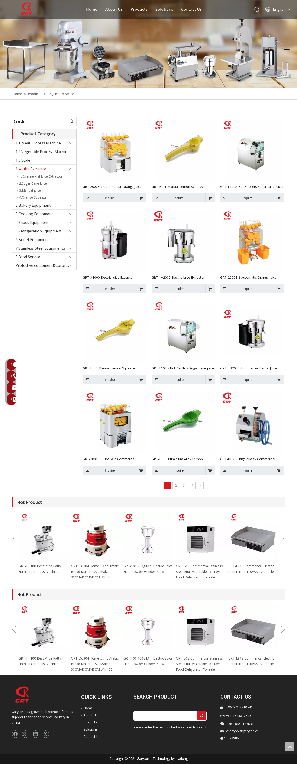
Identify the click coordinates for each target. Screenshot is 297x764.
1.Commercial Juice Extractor (40, 176)
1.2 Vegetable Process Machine (42, 151)
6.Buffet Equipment (32, 239)
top (289, 746)
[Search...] (39, 121)
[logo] (27, 694)
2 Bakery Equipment (33, 205)
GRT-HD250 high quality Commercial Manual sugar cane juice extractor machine (247, 459)
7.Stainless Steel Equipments (40, 248)
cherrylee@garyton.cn (242, 731)
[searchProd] (165, 715)
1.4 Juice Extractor (31, 168)
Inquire (99, 197)
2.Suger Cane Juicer (33, 183)
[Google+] (25, 734)
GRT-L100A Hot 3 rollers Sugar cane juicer (252, 186)
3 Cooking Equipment (34, 213)
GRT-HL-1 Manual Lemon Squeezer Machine (178, 186)
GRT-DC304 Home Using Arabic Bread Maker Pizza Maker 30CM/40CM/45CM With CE (95, 571)
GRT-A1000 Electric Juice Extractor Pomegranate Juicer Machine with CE (110, 277)
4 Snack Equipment (32, 222)
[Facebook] (15, 734)
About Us (114, 9)
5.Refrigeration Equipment (38, 231)
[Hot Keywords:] (71, 121)
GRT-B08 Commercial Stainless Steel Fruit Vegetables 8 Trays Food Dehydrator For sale (199, 571)
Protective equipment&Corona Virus (46, 265)
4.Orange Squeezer (33, 197)
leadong (182, 758)
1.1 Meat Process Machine (38, 143)
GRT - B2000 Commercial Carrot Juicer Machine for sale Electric (249, 368)
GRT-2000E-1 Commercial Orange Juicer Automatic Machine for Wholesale (113, 186)
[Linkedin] (35, 734)
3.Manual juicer (30, 190)
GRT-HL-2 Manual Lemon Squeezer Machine (109, 368)
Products (139, 9)
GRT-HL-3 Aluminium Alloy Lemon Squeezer (177, 459)
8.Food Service (28, 256)
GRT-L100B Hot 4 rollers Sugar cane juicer (183, 368)
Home (92, 9)
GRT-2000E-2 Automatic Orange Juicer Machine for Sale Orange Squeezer (249, 277)
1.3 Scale (23, 160)
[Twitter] (45, 734)
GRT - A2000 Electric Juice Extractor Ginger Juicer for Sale (178, 277)
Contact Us (191, 9)
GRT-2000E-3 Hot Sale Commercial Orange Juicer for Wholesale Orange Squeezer (110, 459)
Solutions (165, 9)
